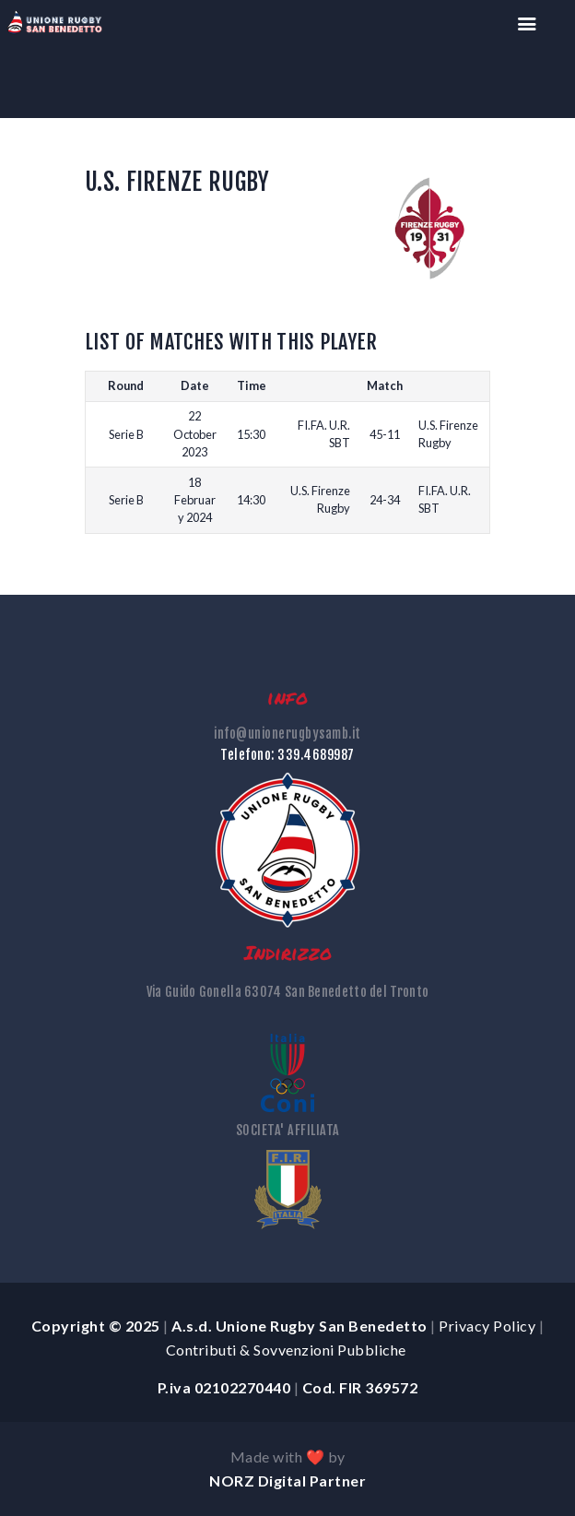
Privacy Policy (487, 1325)
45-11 (385, 434)
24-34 (385, 499)
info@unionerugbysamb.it (287, 733)
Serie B (126, 434)
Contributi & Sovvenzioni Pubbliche (288, 1349)
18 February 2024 (195, 500)
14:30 (251, 499)
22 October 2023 (195, 433)
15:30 (251, 434)
